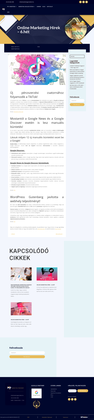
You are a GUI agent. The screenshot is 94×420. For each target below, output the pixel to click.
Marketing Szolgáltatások (26, 6)
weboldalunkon (41, 229)
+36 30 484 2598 (15, 398)
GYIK (8, 12)
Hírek (38, 46)
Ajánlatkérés (54, 389)
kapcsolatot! (58, 229)
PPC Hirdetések (11, 6)
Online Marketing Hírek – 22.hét (46, 285)
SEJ (15, 190)
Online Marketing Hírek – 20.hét (20, 319)
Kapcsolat (50, 6)
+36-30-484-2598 (10, 2)
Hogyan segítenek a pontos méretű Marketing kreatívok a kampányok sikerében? (77, 77)
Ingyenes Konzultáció (56, 393)
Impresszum (65, 417)
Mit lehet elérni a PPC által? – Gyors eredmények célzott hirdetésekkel (77, 87)
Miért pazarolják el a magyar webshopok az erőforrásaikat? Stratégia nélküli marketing (77, 71)
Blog (44, 6)
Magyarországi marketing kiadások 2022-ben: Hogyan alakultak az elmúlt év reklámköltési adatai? (21, 286)
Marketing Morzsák (18, 111)
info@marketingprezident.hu (26, 2)
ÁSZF (28, 417)
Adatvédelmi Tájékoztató (47, 417)
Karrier (39, 6)
